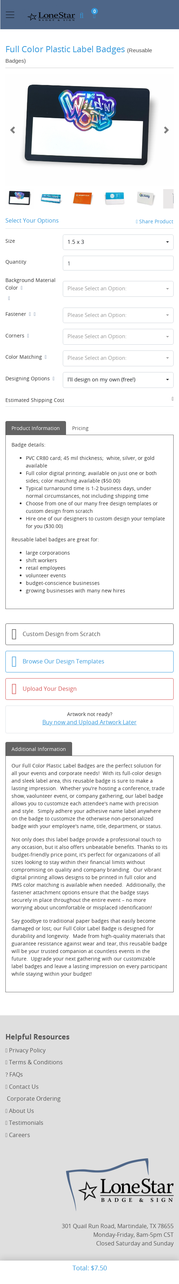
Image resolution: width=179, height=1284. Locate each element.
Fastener (18, 313)
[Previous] (12, 130)
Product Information (35, 428)
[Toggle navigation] (10, 15)
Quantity (15, 261)
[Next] (166, 130)
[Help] (20, 287)
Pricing (80, 428)
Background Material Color (30, 284)
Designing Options (30, 378)
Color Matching (26, 356)
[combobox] (118, 242)
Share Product (154, 221)
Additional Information (38, 749)
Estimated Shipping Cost (34, 400)
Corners (17, 335)
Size (10, 240)
